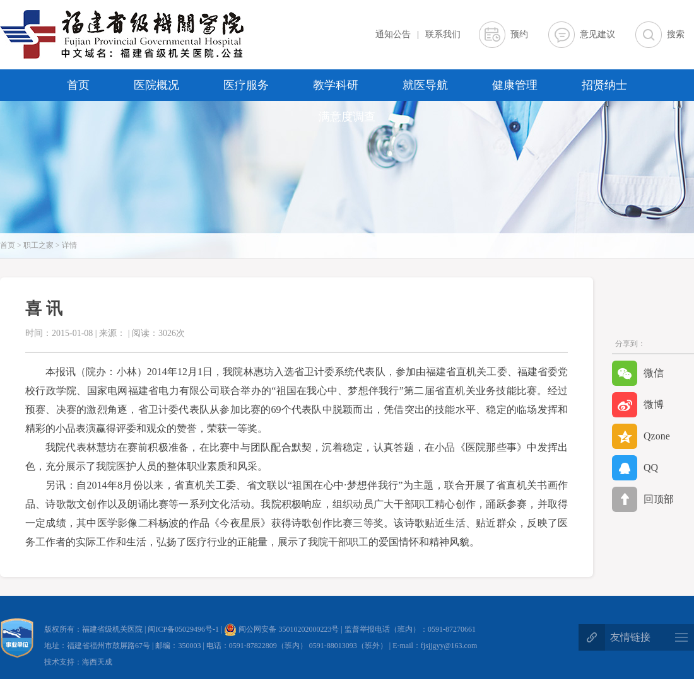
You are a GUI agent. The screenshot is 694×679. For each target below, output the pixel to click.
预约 (519, 34)
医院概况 (156, 85)
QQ (635, 467)
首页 (78, 85)
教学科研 (335, 85)
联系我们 (443, 34)
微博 (638, 404)
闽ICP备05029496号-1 (184, 629)
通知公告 (393, 34)
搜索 (676, 34)
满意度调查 (347, 116)
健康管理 (515, 85)
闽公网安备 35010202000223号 (281, 629)
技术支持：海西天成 (78, 662)
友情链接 (630, 637)
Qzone (641, 436)
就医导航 (425, 85)
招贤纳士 (604, 85)
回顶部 (643, 499)
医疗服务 (246, 85)
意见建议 (597, 34)
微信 (638, 373)
